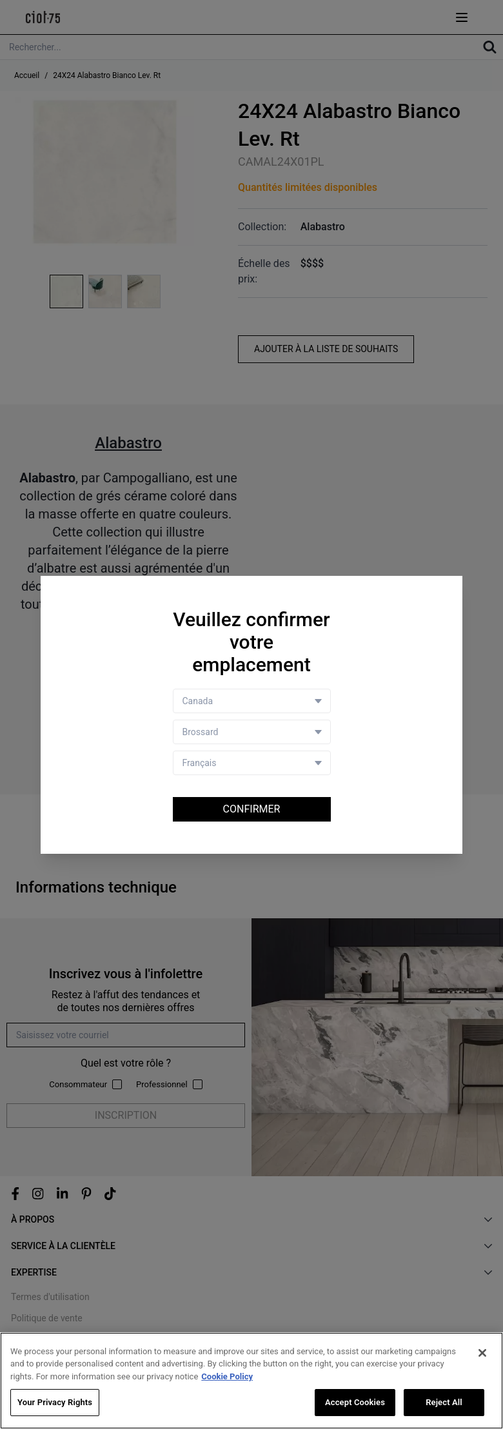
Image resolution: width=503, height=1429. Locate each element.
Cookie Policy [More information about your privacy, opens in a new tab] (227, 1376)
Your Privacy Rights (54, 1402)
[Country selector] (252, 701)
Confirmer (252, 809)
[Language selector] (252, 763)
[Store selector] (252, 732)
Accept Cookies (355, 1402)
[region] (251, 1380)
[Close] (482, 1353)
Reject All (444, 1402)
